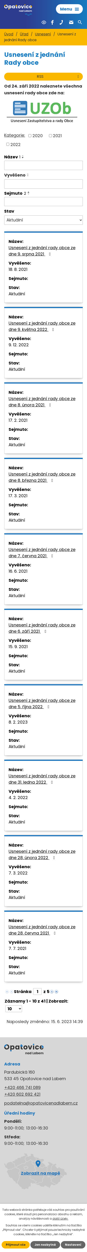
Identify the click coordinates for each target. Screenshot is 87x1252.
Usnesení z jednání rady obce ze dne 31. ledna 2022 (42, 779)
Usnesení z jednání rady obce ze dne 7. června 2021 (42, 553)
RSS (59, 76)
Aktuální (17, 294)
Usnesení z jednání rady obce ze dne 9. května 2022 (42, 326)
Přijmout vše (16, 1245)
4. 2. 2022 (18, 797)
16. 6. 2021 (18, 571)
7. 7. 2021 (17, 948)
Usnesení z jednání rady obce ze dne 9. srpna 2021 (42, 251)
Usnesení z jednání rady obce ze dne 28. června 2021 (42, 930)
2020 (37, 136)
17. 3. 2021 (18, 496)
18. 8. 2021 (18, 269)
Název (12, 157)
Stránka (23, 991)
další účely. (60, 1219)
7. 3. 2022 (18, 873)
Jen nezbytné (45, 1245)
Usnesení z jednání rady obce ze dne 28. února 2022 (42, 854)
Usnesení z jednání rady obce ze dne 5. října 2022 (42, 703)
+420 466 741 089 (22, 1087)
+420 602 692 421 (22, 1094)
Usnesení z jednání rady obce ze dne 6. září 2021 (42, 628)
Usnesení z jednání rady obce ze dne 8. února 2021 (42, 402)
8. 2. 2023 (18, 722)
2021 (57, 136)
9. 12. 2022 (19, 345)
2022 (15, 144)
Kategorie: (14, 135)
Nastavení (73, 1245)
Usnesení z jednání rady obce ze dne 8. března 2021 (42, 477)
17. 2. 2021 (18, 420)
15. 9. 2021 (18, 647)
